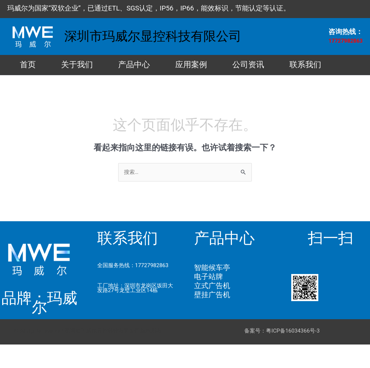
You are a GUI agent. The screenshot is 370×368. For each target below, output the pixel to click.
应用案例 (229, 65)
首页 (33, 65)
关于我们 (93, 65)
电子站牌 (208, 300)
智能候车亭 (212, 291)
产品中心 (161, 65)
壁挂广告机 (212, 318)
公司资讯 (297, 65)
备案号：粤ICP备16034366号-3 (281, 354)
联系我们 (41, 87)
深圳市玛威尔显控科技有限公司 (152, 36)
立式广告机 (212, 309)
